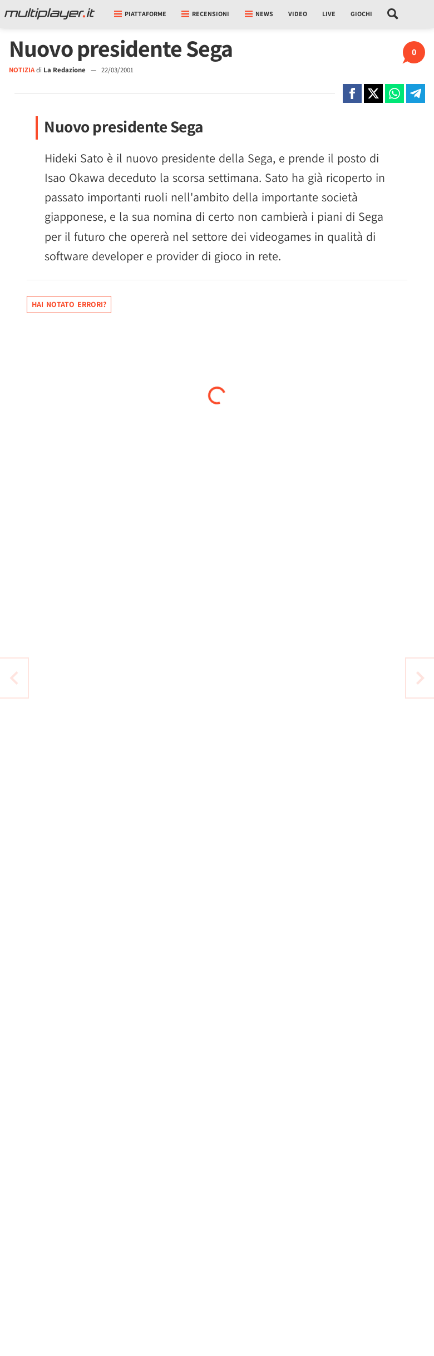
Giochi (361, 13)
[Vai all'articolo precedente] (420, 678)
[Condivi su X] (373, 93)
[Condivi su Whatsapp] (394, 93)
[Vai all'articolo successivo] (14, 678)
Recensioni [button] (205, 13)
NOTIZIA (21, 70)
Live (329, 13)
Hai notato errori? (69, 304)
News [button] (259, 13)
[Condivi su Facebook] (352, 93)
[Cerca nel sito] (393, 14)
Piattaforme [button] (140, 13)
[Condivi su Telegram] (415, 93)
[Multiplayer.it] (49, 13)
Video (297, 13)
